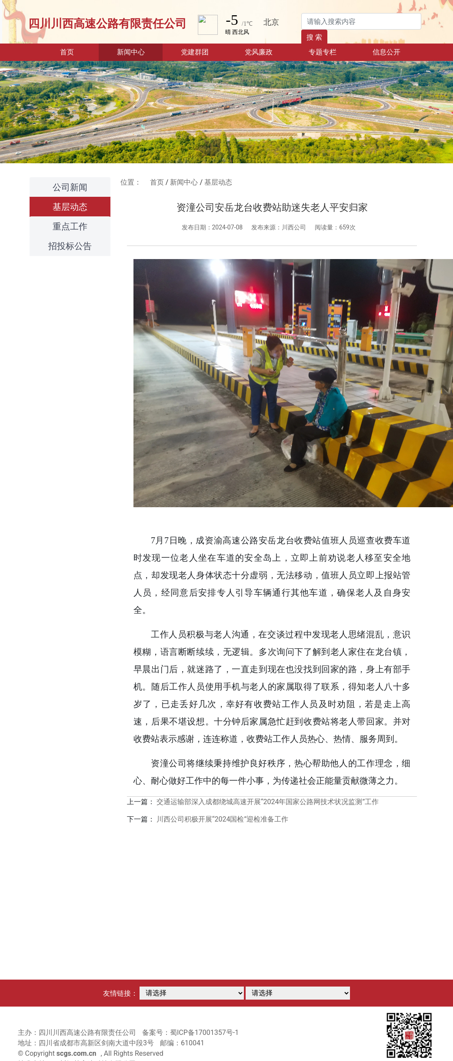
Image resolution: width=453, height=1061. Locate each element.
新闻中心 (184, 182)
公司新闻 (70, 187)
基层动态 (70, 207)
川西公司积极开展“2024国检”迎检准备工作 (222, 819)
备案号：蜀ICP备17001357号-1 (190, 1032)
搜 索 (314, 37)
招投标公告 (70, 246)
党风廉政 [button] (259, 52)
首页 (79, 51)
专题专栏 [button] (322, 52)
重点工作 (70, 226)
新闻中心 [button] (131, 52)
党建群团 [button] (195, 52)
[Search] (361, 21)
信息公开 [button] (386, 52)
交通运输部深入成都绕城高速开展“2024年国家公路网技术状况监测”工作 (268, 802)
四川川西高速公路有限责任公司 (107, 23)
